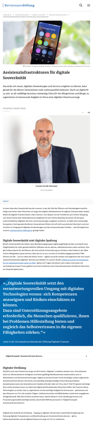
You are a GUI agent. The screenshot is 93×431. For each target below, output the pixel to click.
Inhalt (5, 201)
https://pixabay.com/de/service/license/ (76, 66)
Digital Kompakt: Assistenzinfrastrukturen (46, 356)
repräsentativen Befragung (21, 230)
